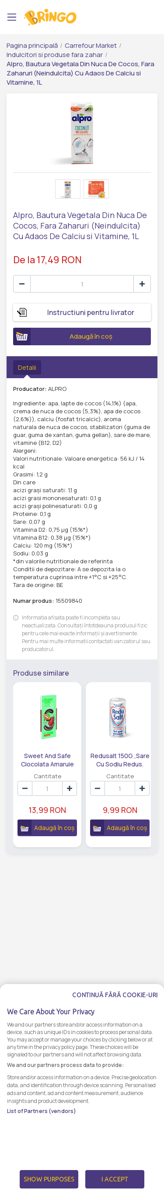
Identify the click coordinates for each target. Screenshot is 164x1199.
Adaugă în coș (62, 336)
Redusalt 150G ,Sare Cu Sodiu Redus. (108, 759)
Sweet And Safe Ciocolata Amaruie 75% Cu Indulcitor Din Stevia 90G (43, 759)
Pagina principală (32, 45)
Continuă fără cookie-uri (115, 1015)
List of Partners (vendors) (41, 1131)
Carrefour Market (91, 45)
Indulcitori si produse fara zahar (55, 54)
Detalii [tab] (27, 367)
